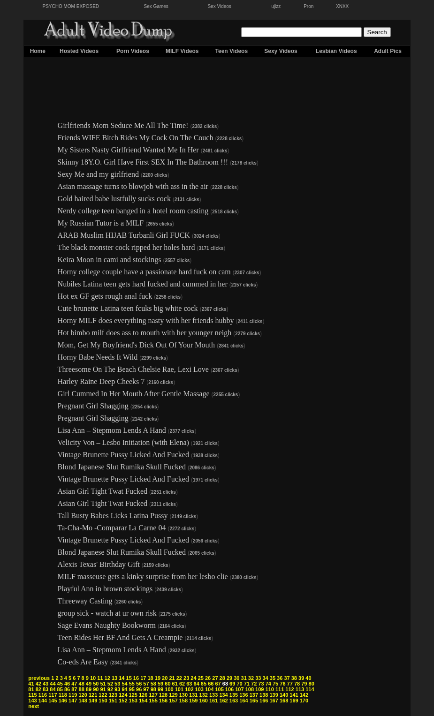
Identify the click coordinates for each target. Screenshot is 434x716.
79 (304, 683)
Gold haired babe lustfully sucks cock (114, 199)
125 (133, 695)
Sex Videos (219, 6)
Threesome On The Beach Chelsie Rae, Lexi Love (133, 369)
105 (219, 689)
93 (117, 689)
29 (229, 678)
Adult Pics (388, 51)
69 (232, 683)
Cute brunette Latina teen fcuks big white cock (128, 308)
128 (163, 695)
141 (293, 695)
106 (229, 689)
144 (42, 700)
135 (233, 695)
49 (88, 683)
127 (153, 695)
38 (294, 678)
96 (139, 689)
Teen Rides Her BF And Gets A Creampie (120, 637)
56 (139, 683)
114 (309, 689)
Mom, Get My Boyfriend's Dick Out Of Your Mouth (136, 345)
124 (123, 695)
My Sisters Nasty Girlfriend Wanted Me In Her (128, 150)
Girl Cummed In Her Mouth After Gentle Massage (134, 394)
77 (290, 683)
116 (42, 695)
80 (311, 683)
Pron (308, 6)
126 (143, 695)
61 (175, 683)
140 (284, 695)
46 (67, 683)
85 (60, 689)
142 (304, 695)
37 (286, 678)
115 (32, 695)
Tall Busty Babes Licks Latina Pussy (113, 516)
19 (157, 678)
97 (146, 689)
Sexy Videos (280, 51)
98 (153, 689)
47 (74, 683)
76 (282, 683)
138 (263, 695)
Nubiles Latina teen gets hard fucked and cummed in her (143, 284)
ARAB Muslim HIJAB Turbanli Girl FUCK (124, 235)
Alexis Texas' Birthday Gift (99, 564)
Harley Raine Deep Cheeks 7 (101, 381)
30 (236, 678)
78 (297, 683)
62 (182, 683)
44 (52, 683)
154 (143, 700)
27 (215, 678)
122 (103, 695)
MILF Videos (182, 51)
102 (189, 689)
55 (132, 683)
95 (132, 689)
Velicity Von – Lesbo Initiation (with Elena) (123, 442)
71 (247, 683)
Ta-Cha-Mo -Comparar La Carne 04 (112, 528)
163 (233, 700)
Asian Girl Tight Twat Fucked (102, 491)
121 (93, 695)
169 (293, 700)
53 (117, 683)
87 (74, 689)
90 (96, 689)
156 (163, 700)
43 (45, 683)
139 (273, 695)
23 (186, 678)
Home (38, 51)
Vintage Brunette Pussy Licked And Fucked (123, 455)
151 (113, 700)
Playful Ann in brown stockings (105, 589)
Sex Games (156, 6)
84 (52, 689)
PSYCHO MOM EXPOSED (71, 6)
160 (203, 700)
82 (38, 689)
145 (52, 700)
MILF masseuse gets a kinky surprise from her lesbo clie (143, 576)
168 (284, 700)
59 (160, 683)
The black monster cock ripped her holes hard (126, 247)
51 (103, 683)
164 (243, 700)
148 (82, 700)
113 (300, 689)
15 (129, 678)
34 (265, 678)
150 (103, 700)
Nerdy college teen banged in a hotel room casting (133, 211)
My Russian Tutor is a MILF (101, 223)
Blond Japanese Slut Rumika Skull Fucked (122, 467)
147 (73, 700)
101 (179, 689)
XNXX (342, 6)
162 (223, 700)
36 (279, 678)
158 (183, 700)
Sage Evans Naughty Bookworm (107, 625)
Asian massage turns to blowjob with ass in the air (133, 186)
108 (249, 689)
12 (107, 678)
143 (32, 700)
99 (160, 689)
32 (251, 678)
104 (209, 689)
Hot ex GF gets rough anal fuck (105, 296)
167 (273, 700)
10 (93, 678)
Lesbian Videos (336, 51)
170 (304, 700)
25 (201, 678)
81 (31, 689)
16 (136, 678)
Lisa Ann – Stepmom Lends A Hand (112, 430)
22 (179, 678)
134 (223, 695)
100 (169, 689)
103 (199, 689)
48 (81, 683)
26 (208, 678)
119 (73, 695)
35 (272, 678)
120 (82, 695)
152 (123, 700)
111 (279, 689)
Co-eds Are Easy (83, 662)
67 (218, 683)
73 (261, 683)
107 (239, 689)
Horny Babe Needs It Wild (98, 357)
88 (81, 689)
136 (243, 695)
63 (189, 683)
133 (213, 695)
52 (110, 683)
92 (110, 689)
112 (289, 689)
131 (193, 695)
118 (63, 695)
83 (45, 689)
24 (193, 678)
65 (203, 683)
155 (153, 700)
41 (31, 683)
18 (150, 678)
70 (239, 683)
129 (173, 695)
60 (167, 683)
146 (63, 700)
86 (67, 689)
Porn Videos (132, 51)
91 (103, 689)
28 (222, 678)
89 (88, 689)
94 (124, 689)
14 (121, 678)
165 (254, 700)
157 (173, 700)
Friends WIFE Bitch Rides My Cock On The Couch (135, 138)
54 (124, 683)
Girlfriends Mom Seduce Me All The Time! (123, 125)
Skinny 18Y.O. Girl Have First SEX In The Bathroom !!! (143, 162)
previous (39, 678)
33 (258, 678)
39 (301, 678)
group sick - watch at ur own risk (107, 613)
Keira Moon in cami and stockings (109, 260)
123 (113, 695)
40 (308, 678)
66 (210, 683)
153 (133, 700)
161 (213, 700)
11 (100, 678)
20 (165, 678)
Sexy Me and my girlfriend (98, 174)
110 (270, 689)
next (33, 706)
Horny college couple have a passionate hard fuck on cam (144, 272)
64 (196, 683)
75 (275, 683)
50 (96, 683)
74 (268, 683)
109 (259, 689)
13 (114, 678)
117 (52, 695)
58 (153, 683)
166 (263, 700)
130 (183, 695)
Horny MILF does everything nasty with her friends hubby (146, 320)
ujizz (276, 6)
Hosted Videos (79, 51)
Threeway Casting (85, 601)
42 (38, 683)
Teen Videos (231, 51)
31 (244, 678)
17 (143, 678)
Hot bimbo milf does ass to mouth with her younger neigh (145, 333)
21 (172, 678)
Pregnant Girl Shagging (93, 406)
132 (203, 695)
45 (60, 683)
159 (193, 700)
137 (254, 695)
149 (93, 700)
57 (146, 683)
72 (254, 683)
